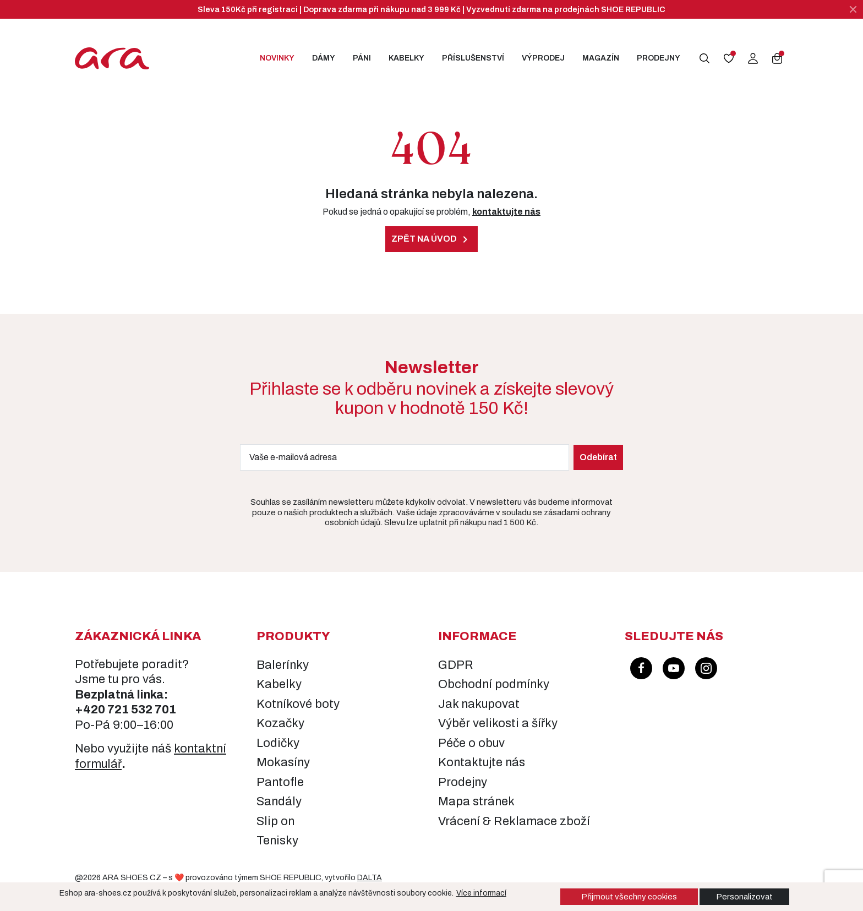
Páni (362, 58)
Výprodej (543, 58)
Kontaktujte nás (481, 762)
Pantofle (280, 782)
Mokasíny (283, 762)
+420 (91, 709)
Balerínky (282, 665)
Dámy (323, 58)
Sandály (279, 801)
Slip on (275, 821)
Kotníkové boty (298, 704)
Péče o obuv (471, 743)
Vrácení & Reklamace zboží (514, 821)
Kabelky (406, 58)
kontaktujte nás (506, 211)
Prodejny (658, 58)
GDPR (455, 665)
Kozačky (280, 723)
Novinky (277, 58)
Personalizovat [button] (744, 896)
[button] (704, 58)
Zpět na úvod (431, 239)
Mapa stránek (476, 801)
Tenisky (277, 840)
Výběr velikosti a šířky (498, 723)
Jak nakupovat (479, 704)
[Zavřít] (853, 9)
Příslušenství (473, 58)
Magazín (600, 58)
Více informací (481, 893)
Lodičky (277, 743)
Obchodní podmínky (493, 684)
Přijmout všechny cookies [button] (629, 896)
